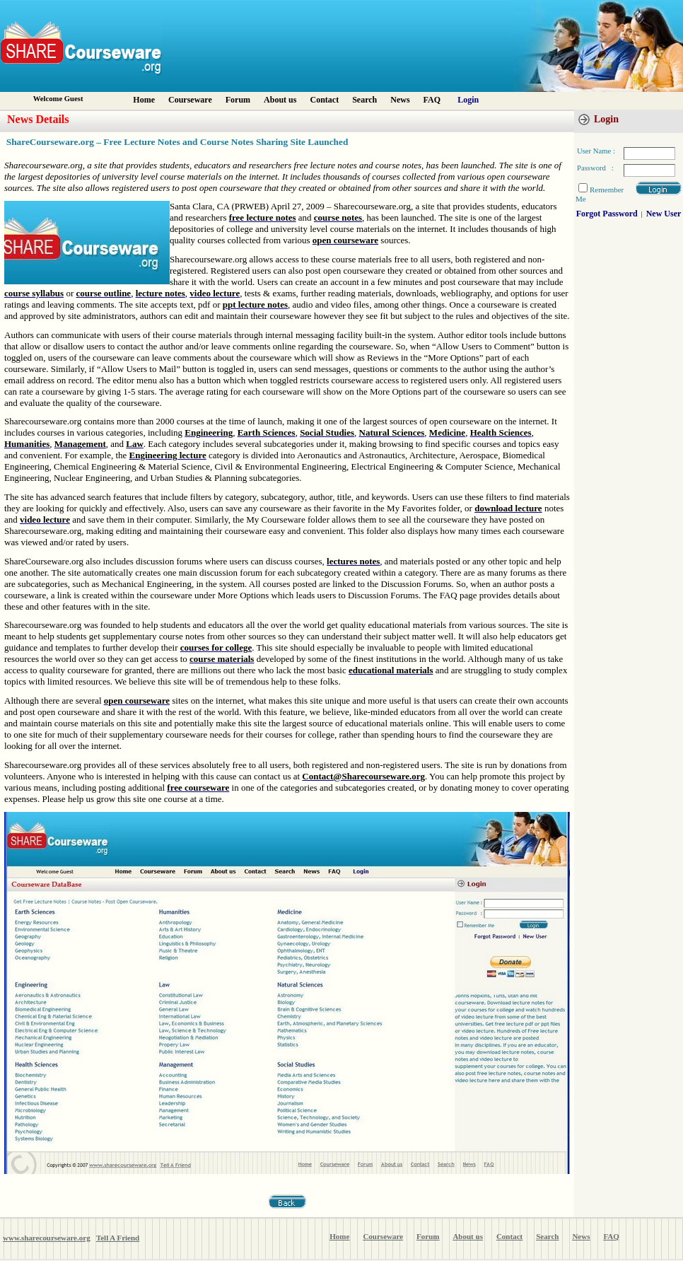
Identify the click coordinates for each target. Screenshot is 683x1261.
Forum (238, 100)
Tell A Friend (117, 1237)
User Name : (596, 151)
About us (280, 100)
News (399, 100)
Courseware (190, 100)
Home (144, 100)
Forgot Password (607, 214)
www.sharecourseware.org (47, 1237)
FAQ (432, 100)
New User (664, 214)
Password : (595, 168)
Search (364, 100)
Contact (324, 100)
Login (468, 100)
